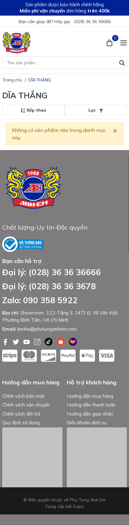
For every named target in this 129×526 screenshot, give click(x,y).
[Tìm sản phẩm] (64, 62)
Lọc (95, 110)
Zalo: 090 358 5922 (39, 300)
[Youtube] (27, 341)
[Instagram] (38, 341)
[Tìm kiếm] (122, 62)
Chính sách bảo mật (23, 396)
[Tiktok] (49, 341)
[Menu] (123, 42)
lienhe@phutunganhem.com (47, 329)
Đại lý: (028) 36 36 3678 (49, 286)
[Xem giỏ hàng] (110, 42)
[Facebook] (6, 341)
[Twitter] (16, 341)
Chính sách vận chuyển (26, 405)
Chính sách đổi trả (21, 414)
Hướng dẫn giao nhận (90, 414)
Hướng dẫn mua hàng (90, 396)
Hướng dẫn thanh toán (91, 405)
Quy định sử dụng (21, 423)
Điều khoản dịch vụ (87, 423)
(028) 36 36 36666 (92, 21)
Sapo (78, 507)
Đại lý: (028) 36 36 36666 (51, 272)
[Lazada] (73, 341)
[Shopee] (61, 341)
